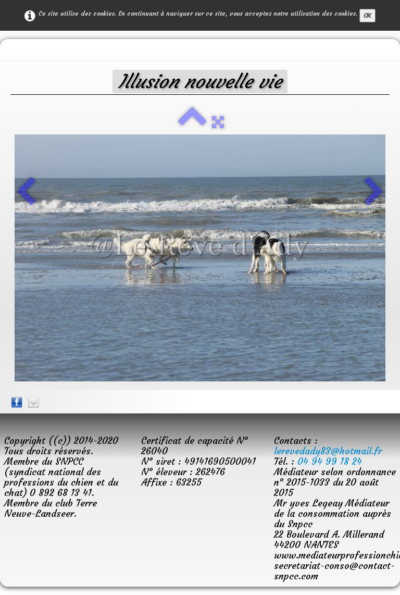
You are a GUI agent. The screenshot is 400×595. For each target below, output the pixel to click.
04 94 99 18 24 (329, 461)
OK (367, 15)
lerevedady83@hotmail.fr (328, 451)
